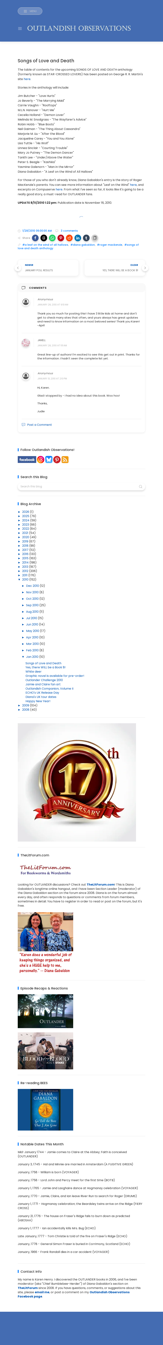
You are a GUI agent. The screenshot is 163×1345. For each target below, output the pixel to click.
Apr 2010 (32, 637)
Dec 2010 (33, 586)
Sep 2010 (32, 605)
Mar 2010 (33, 644)
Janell (42, 340)
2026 (26, 512)
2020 (26, 537)
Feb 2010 (32, 650)
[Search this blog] (81, 486)
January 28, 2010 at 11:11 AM (52, 345)
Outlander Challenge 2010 (44, 680)
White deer (34, 671)
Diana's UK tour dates (41, 697)
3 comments (69, 231)
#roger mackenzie (109, 245)
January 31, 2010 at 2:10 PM (52, 378)
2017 (25, 550)
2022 (26, 529)
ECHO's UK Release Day (42, 693)
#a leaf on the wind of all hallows (45, 245)
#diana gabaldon (82, 245)
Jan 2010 (32, 657)
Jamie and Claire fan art (43, 684)
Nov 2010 (32, 592)
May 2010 (33, 631)
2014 (25, 562)
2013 (25, 567)
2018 (25, 546)
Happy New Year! (38, 701)
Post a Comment (37, 425)
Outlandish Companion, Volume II (49, 688)
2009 (26, 705)
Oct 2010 (32, 599)
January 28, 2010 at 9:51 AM (53, 304)
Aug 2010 (32, 612)
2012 (25, 571)
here (27, 79)
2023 (26, 524)
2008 (26, 710)
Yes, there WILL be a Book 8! (46, 667)
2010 (25, 579)
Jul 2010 (32, 618)
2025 (26, 516)
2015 (25, 558)
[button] (35, 238)
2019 (25, 541)
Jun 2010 (32, 624)
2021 (25, 533)
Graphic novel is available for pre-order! (55, 676)
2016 (25, 554)
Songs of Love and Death (43, 663)
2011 (25, 575)
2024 (26, 520)
